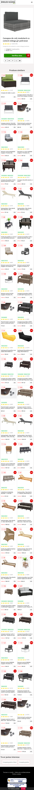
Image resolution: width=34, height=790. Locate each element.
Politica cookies (16, 774)
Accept (23, 788)
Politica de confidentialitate (22, 772)
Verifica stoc (21, 55)
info (15, 96)
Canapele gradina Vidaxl (10, 762)
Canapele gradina (24, 762)
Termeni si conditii (8, 772)
